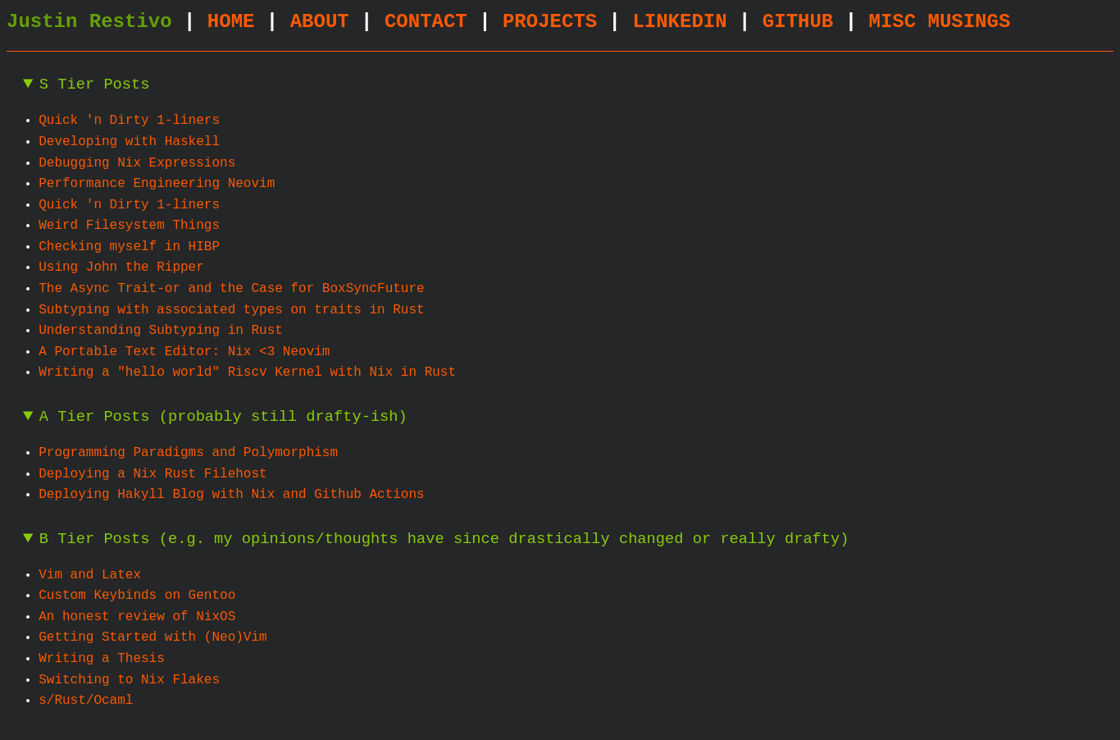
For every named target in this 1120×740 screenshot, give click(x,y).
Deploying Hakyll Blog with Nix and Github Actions (231, 495)
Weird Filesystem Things (129, 226)
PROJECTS (550, 21)
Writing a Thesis (102, 659)
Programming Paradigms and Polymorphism (188, 453)
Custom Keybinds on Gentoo (137, 596)
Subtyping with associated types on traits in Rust (231, 310)
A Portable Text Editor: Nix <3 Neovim (184, 352)
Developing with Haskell (129, 142)
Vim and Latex (90, 575)
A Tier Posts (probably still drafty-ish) (223, 417)
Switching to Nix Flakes (129, 680)
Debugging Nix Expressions (137, 163)
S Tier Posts (94, 85)
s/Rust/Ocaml (86, 701)
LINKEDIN (679, 21)
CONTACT (426, 21)
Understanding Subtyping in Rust (161, 331)
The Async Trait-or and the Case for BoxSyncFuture (231, 289)
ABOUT (319, 21)
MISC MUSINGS (939, 21)
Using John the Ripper (121, 267)
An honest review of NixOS (137, 617)
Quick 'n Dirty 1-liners (129, 121)
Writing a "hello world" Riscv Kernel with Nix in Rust (247, 372)
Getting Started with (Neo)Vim (152, 637)
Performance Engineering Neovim (157, 184)
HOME (231, 21)
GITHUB (798, 21)
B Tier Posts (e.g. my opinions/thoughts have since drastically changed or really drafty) (444, 539)
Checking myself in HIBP (129, 247)
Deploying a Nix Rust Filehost (152, 474)
